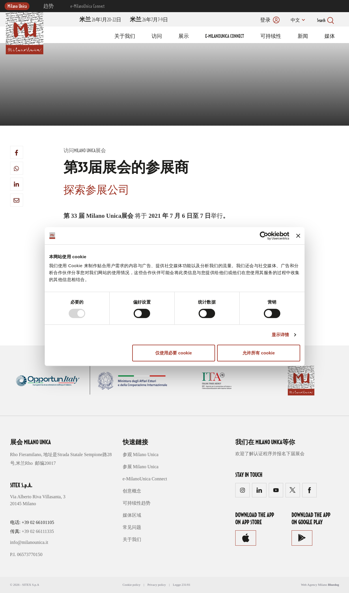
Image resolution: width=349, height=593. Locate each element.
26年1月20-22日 (100, 20)
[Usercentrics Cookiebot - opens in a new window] (264, 235)
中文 (295, 20)
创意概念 (132, 490)
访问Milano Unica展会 (85, 150)
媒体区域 (132, 515)
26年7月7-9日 (149, 20)
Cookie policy (132, 584)
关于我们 (124, 36)
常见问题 (132, 527)
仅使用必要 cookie (173, 352)
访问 (157, 36)
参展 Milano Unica (140, 466)
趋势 (48, 6)
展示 (183, 36)
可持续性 (270, 36)
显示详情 (280, 334)
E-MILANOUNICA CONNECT (224, 36)
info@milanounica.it (29, 542)
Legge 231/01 (182, 584)
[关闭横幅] (298, 236)
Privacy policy (157, 584)
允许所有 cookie (258, 352)
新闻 (303, 36)
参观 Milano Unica (140, 454)
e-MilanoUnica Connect (87, 6)
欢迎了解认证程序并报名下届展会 (270, 453)
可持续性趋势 (136, 503)
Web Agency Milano (314, 584)
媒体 (329, 36)
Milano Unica (17, 6)
